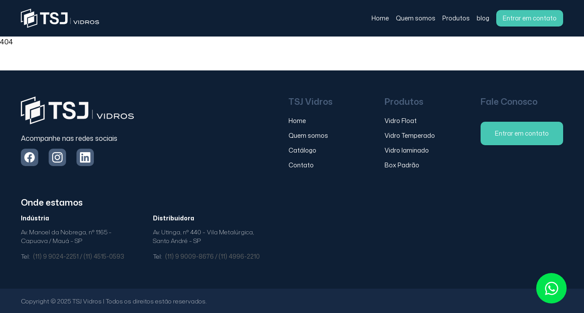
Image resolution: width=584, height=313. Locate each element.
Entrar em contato (530, 18)
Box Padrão (402, 165)
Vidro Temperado (410, 135)
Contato (301, 165)
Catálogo (302, 150)
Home (380, 18)
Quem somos (415, 18)
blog (483, 18)
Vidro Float (401, 121)
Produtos (456, 18)
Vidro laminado (407, 150)
